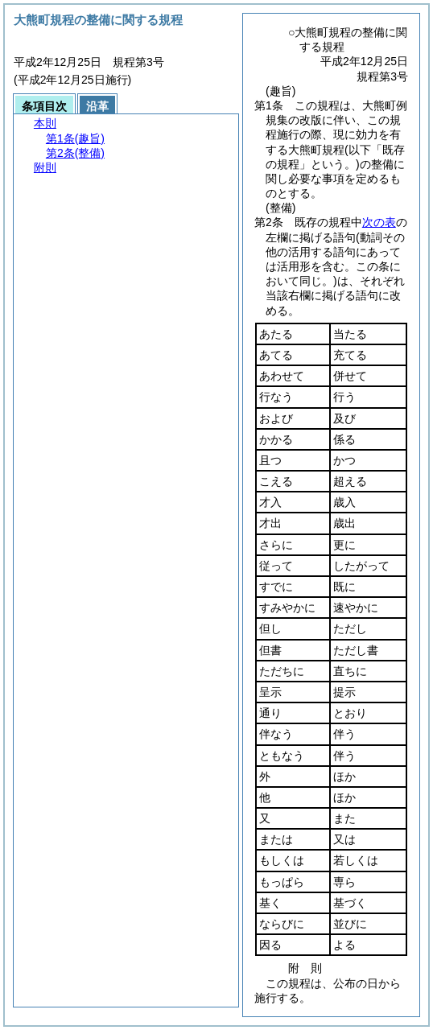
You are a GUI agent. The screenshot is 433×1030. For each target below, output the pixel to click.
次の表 (379, 222)
